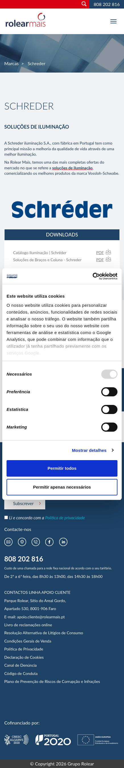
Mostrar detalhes (89, 450)
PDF (100, 252)
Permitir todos (62, 468)
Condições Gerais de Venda (27, 641)
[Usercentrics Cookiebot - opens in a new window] (92, 276)
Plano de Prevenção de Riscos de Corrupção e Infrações (52, 681)
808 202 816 (107, 4)
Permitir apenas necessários (62, 487)
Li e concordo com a (47, 517)
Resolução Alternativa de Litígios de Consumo (43, 632)
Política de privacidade (65, 517)
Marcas (11, 63)
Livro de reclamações (23, 624)
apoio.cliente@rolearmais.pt (41, 616)
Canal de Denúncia (20, 665)
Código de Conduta (21, 673)
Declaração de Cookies (24, 657)
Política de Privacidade (23, 648)
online (47, 624)
